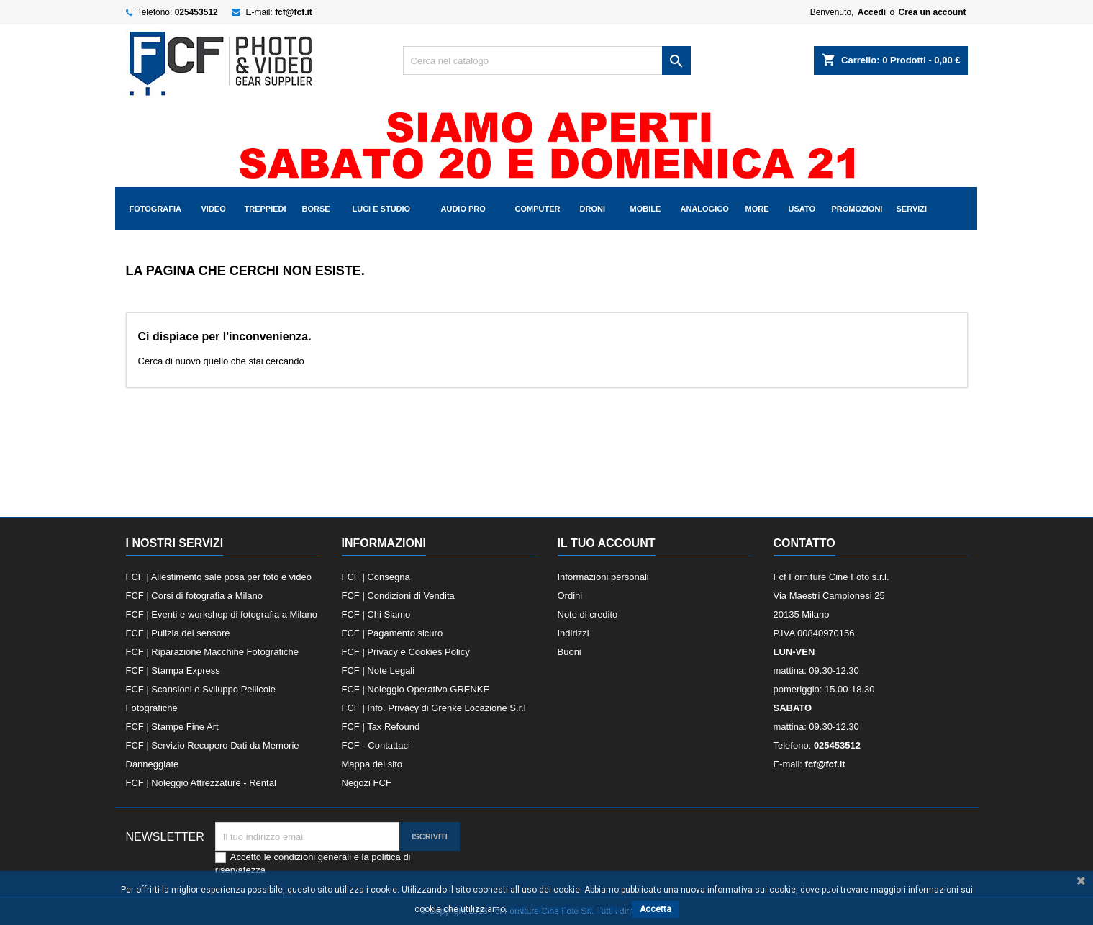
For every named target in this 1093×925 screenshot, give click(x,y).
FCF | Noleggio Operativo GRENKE (416, 689)
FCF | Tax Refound (381, 726)
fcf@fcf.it (293, 12)
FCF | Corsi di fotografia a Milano (194, 595)
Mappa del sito (372, 764)
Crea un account (932, 12)
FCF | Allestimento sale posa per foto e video (219, 577)
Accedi (872, 12)
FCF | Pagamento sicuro (392, 633)
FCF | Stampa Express (173, 670)
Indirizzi (573, 633)
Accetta (655, 909)
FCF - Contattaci (376, 745)
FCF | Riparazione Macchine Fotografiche (212, 651)
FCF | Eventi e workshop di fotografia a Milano (221, 614)
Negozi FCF (366, 782)
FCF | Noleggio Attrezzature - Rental (201, 782)
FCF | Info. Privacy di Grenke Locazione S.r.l (434, 708)
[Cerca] (547, 60)
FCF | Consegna (376, 577)
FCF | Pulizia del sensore (178, 633)
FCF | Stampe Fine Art (172, 726)
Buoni (569, 651)
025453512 (196, 12)
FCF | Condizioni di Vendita (398, 595)
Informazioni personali (603, 577)
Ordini (570, 595)
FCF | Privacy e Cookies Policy (406, 651)
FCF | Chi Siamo (376, 614)
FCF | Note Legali (378, 670)
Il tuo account (607, 543)
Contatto (804, 543)
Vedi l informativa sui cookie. (567, 909)
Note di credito (588, 614)
